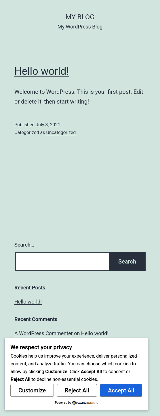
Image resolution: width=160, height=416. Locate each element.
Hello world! (41, 71)
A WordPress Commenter (43, 333)
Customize (32, 390)
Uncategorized (61, 132)
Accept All (121, 390)
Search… (24, 245)
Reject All (77, 390)
